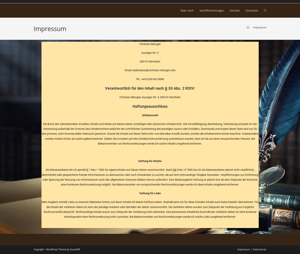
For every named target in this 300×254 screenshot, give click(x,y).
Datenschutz (259, 249)
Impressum (259, 27)
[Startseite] (248, 27)
